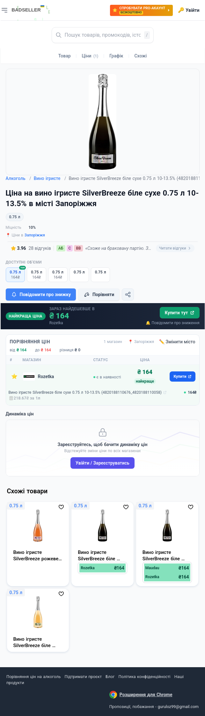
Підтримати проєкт (83, 676)
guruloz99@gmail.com (178, 706)
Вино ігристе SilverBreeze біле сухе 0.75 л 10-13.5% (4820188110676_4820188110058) (85, 392)
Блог (110, 676)
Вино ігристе (50, 178)
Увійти (188, 10)
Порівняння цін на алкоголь (33, 676)
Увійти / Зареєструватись (102, 463)
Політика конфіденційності (145, 676)
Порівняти (99, 294)
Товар (64, 55)
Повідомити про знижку (41, 294)
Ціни (90, 55)
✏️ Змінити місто (177, 341)
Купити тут (179, 312)
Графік (116, 55)
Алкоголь (18, 178)
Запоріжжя (35, 235)
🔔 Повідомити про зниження (172, 323)
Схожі (140, 55)
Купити (182, 376)
